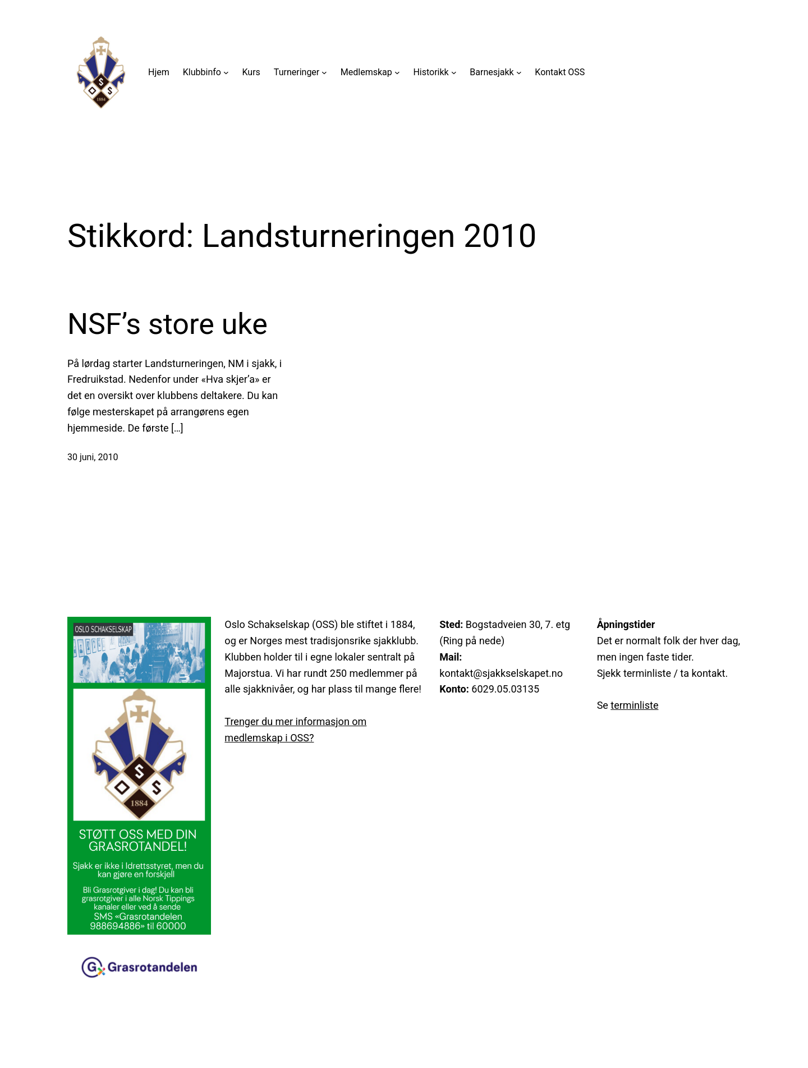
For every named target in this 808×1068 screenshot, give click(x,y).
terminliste (634, 705)
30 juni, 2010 (92, 457)
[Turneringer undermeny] (324, 72)
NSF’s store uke (167, 324)
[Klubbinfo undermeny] (226, 72)
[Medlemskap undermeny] (397, 72)
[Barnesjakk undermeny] (519, 72)
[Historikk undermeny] (454, 72)
